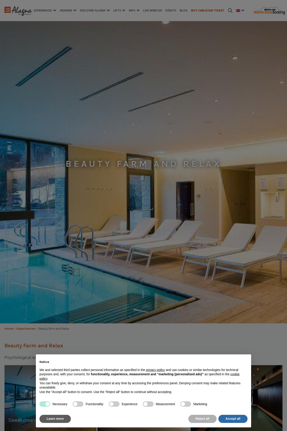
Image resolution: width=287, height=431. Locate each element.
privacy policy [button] (155, 370)
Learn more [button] (55, 418)
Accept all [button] (233, 418)
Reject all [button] (202, 418)
